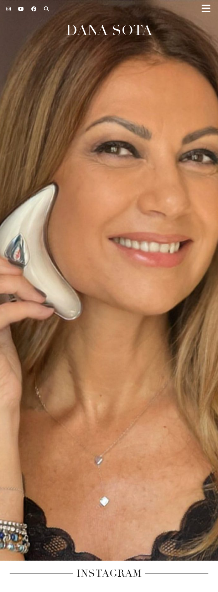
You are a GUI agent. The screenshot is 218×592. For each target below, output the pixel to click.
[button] (208, 9)
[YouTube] (21, 9)
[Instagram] (8, 9)
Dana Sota (109, 30)
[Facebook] (34, 9)
